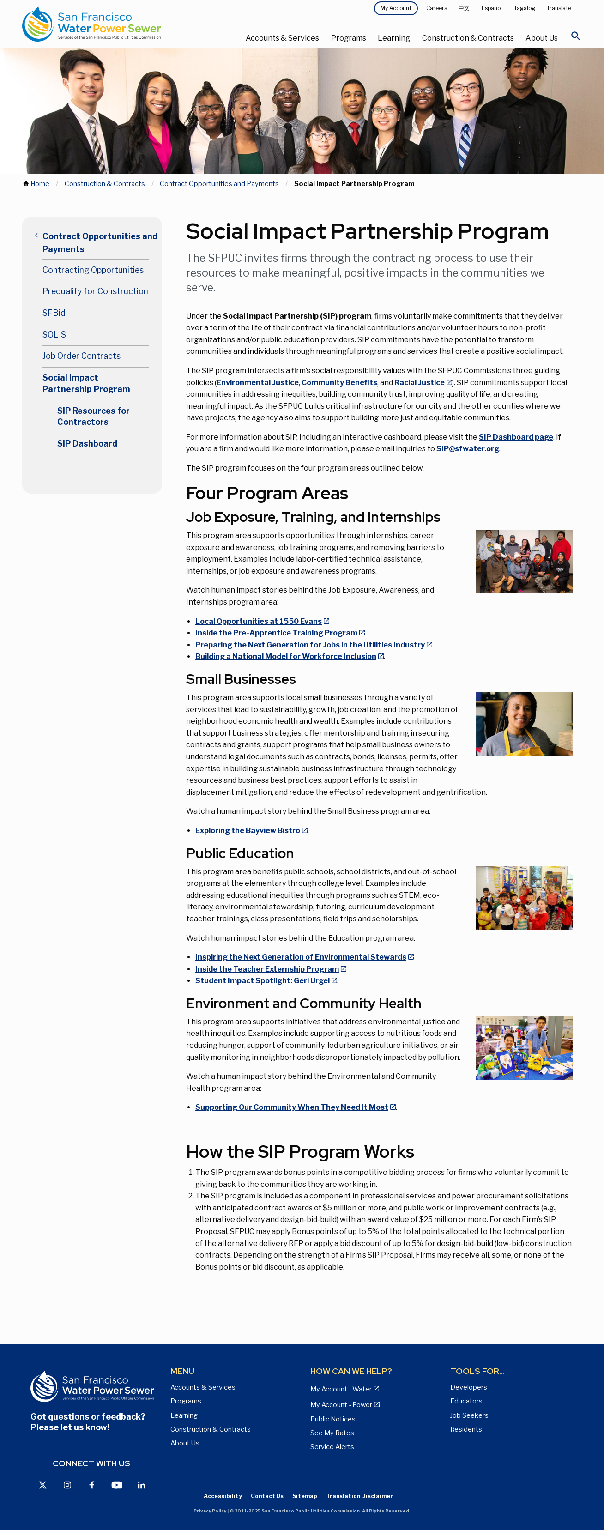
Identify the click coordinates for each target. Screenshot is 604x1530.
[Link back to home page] (115, 24)
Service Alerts (332, 1447)
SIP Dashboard (87, 443)
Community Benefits (339, 382)
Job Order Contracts (81, 356)
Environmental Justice (258, 382)
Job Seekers (469, 1415)
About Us (541, 38)
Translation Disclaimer (359, 1496)
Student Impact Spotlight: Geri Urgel (262, 980)
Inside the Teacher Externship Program (267, 969)
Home (39, 184)
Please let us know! (69, 1427)
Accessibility (223, 1496)
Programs (348, 38)
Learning (394, 38)
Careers (436, 8)
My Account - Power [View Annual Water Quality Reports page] (341, 1405)
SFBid (54, 313)
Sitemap (304, 1496)
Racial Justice (419, 382)
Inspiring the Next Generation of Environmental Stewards (300, 957)
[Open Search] (576, 38)
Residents (466, 1429)
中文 (464, 8)
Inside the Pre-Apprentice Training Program (276, 633)
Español (492, 8)
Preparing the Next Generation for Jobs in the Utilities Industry (310, 645)
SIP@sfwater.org (467, 448)
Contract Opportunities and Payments (219, 184)
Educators (466, 1401)
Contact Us (267, 1496)
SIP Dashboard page (516, 437)
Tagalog (524, 8)
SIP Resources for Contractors (93, 416)
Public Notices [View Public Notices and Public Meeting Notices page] (333, 1419)
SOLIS (54, 334)
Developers (468, 1387)
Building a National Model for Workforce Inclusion (285, 656)
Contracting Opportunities (93, 270)
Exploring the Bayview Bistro (247, 830)
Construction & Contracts (468, 38)
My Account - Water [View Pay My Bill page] (341, 1389)
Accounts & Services (282, 38)
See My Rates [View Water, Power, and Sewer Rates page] (332, 1433)
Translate (559, 8)
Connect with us (91, 1463)
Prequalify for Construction (95, 291)
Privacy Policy (209, 1510)
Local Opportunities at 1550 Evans (258, 621)
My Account (396, 8)
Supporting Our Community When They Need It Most (291, 1107)
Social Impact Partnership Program (86, 383)
